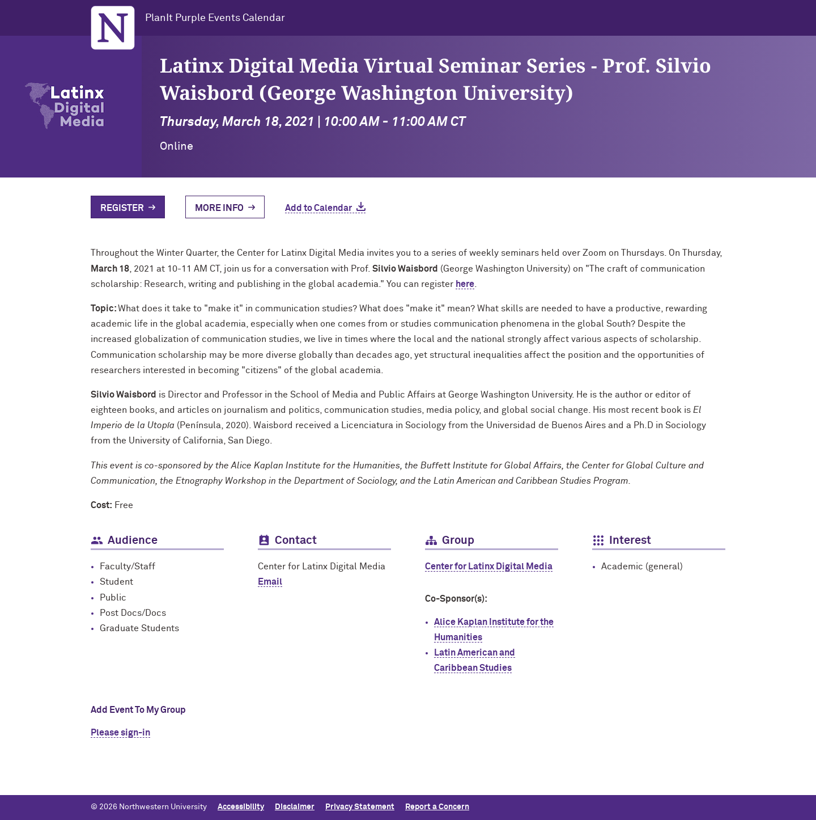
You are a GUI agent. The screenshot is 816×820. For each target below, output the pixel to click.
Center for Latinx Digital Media (488, 566)
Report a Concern (437, 807)
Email (270, 581)
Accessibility (241, 807)
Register (122, 208)
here (465, 284)
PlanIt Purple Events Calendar (215, 18)
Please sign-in (120, 732)
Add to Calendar (318, 208)
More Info (219, 208)
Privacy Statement (359, 807)
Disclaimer (294, 807)
